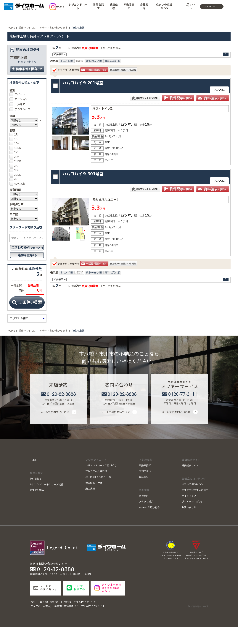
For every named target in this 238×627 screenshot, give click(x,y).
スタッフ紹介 (146, 502)
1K (14, 139)
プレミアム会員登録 (96, 471)
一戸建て (20, 104)
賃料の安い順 (94, 61)
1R (14, 135)
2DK (15, 157)
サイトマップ (189, 496)
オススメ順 (66, 61)
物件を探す (98, 6)
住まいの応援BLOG (164, 6)
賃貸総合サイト (190, 466)
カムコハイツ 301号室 (83, 174)
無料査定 (144, 477)
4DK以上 (18, 184)
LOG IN (192, 7)
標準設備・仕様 (93, 483)
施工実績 (90, 489)
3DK (15, 170)
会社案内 (144, 6)
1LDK (16, 148)
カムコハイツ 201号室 (82, 83)
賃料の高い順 (112, 61)
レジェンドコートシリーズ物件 (46, 485)
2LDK (16, 161)
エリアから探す (19, 318)
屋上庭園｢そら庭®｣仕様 (98, 477)
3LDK (16, 175)
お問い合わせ (189, 507)
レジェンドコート (78, 6)
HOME (60, 6)
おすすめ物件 (37, 490)
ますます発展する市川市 (195, 490)
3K (14, 166)
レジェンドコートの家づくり (101, 466)
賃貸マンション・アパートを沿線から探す (43, 28)
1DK (15, 144)
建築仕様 (114, 6)
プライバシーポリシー (194, 502)
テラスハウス (22, 109)
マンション (21, 99)
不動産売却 (128, 6)
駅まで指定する (27, 62)
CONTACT (211, 6)
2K (14, 152)
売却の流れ (145, 471)
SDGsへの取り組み (149, 507)
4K (14, 179)
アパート (20, 94)
